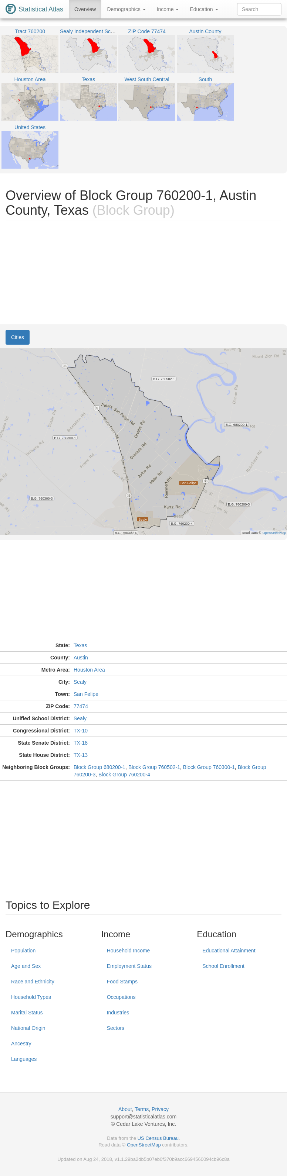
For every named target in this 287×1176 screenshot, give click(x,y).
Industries (118, 1012)
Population (23, 950)
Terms (142, 1109)
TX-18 (81, 743)
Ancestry (21, 1043)
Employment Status (129, 966)
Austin (81, 658)
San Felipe (86, 694)
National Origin (28, 1028)
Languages (24, 1059)
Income (168, 9)
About (125, 1109)
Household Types (31, 997)
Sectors (115, 1028)
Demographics (126, 9)
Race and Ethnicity (32, 981)
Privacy (160, 1109)
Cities (17, 337)
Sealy (80, 682)
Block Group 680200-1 (99, 767)
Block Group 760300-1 (209, 767)
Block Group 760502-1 (154, 767)
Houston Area (89, 670)
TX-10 (81, 731)
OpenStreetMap (144, 1145)
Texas (80, 645)
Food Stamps (122, 981)
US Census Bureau (158, 1138)
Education (204, 9)
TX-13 (81, 755)
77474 (81, 706)
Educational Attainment (228, 950)
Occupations (121, 997)
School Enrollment (223, 966)
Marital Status (27, 1012)
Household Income (128, 950)
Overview (85, 9)
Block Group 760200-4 (124, 774)
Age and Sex (26, 966)
